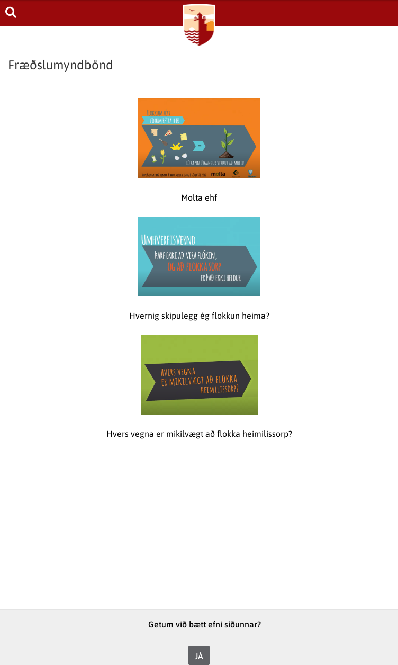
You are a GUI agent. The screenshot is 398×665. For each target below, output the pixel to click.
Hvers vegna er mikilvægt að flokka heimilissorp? (199, 433)
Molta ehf (199, 197)
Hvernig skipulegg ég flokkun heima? (199, 315)
